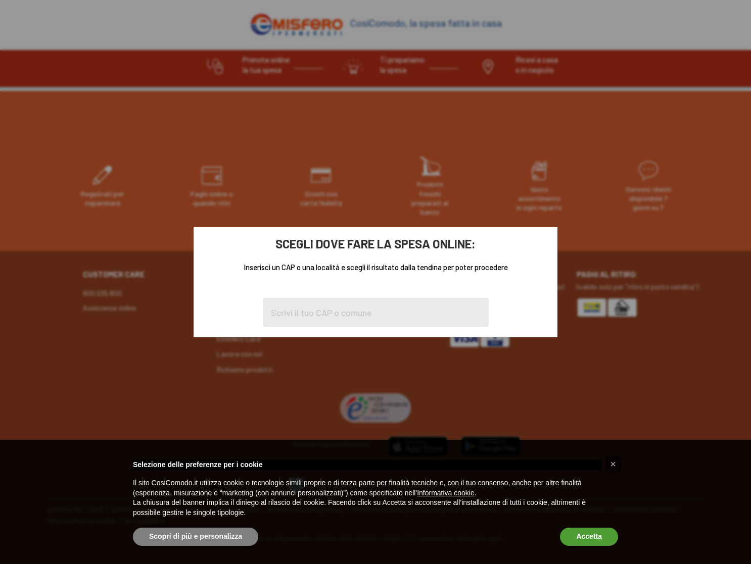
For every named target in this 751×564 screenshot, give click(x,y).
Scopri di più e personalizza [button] (195, 536)
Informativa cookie (446, 493)
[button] (613, 464)
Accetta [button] (589, 536)
